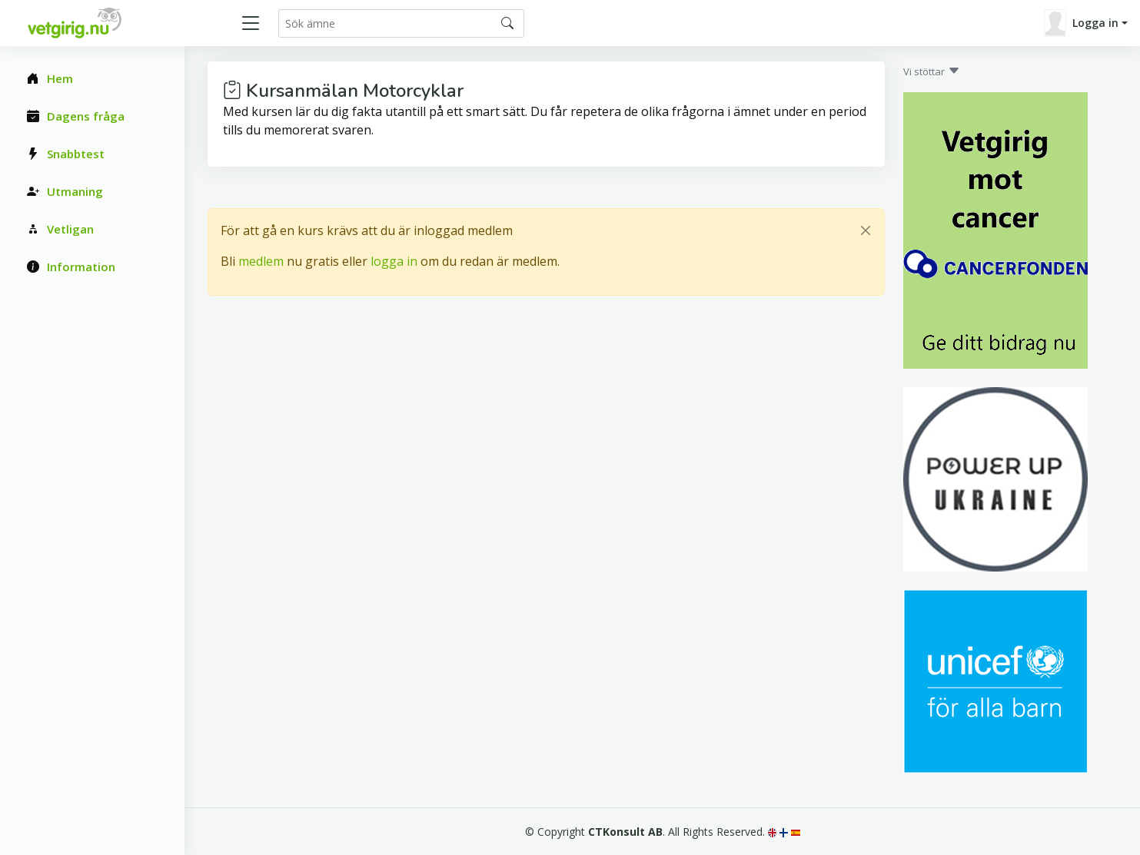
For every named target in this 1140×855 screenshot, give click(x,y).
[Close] (865, 230)
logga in (394, 261)
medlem (261, 261)
